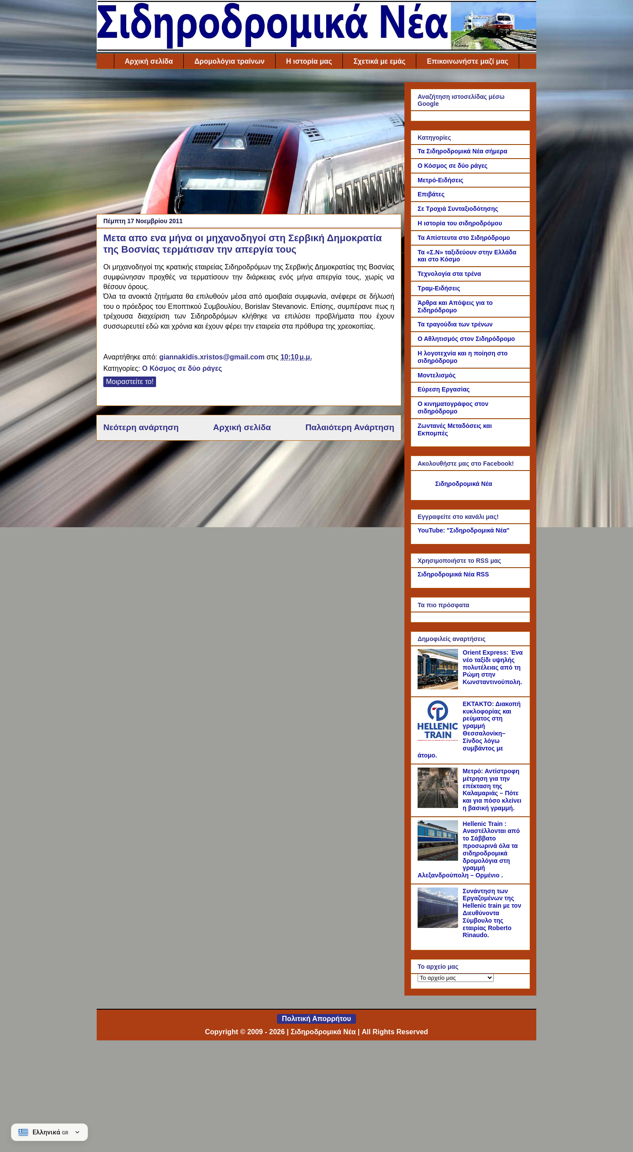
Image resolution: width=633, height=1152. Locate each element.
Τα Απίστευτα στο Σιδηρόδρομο (464, 237)
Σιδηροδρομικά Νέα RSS (453, 574)
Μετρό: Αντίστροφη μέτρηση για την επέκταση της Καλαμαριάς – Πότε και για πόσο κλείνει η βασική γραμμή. (492, 789)
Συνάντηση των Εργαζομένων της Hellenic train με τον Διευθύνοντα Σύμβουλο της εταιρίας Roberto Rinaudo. (492, 913)
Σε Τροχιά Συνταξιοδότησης (458, 208)
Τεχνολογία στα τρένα (449, 273)
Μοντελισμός (437, 375)
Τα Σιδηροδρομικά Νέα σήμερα (462, 151)
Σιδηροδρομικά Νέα (463, 483)
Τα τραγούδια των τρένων (455, 324)
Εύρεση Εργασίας (444, 389)
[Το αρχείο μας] (456, 978)
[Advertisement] (249, 143)
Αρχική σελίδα (149, 61)
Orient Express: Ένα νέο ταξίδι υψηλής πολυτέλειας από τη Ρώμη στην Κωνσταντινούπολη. (493, 667)
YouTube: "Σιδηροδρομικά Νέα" (463, 530)
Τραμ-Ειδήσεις (439, 288)
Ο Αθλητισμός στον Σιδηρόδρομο (466, 338)
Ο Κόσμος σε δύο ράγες (182, 368)
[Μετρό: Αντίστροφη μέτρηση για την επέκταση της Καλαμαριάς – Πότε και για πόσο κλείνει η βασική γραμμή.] (439, 805)
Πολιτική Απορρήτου (316, 1018)
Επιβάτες (431, 194)
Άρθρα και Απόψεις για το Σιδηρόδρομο (455, 306)
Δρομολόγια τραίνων (229, 61)
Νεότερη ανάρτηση (140, 427)
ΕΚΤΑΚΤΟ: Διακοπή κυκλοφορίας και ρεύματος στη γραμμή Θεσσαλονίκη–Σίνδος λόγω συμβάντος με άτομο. (469, 729)
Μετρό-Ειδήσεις (440, 180)
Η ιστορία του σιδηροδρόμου (460, 223)
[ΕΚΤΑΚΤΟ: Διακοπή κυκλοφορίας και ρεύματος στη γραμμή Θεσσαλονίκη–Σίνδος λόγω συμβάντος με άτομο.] (439, 738)
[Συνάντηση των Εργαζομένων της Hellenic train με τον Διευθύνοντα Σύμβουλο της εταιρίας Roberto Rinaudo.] (439, 925)
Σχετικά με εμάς (379, 61)
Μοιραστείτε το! (129, 381)
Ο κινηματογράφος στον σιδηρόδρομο (453, 407)
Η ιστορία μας (309, 61)
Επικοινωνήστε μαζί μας (467, 61)
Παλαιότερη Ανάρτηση (350, 427)
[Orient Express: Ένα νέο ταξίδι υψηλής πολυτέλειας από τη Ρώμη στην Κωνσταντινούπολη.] (439, 687)
